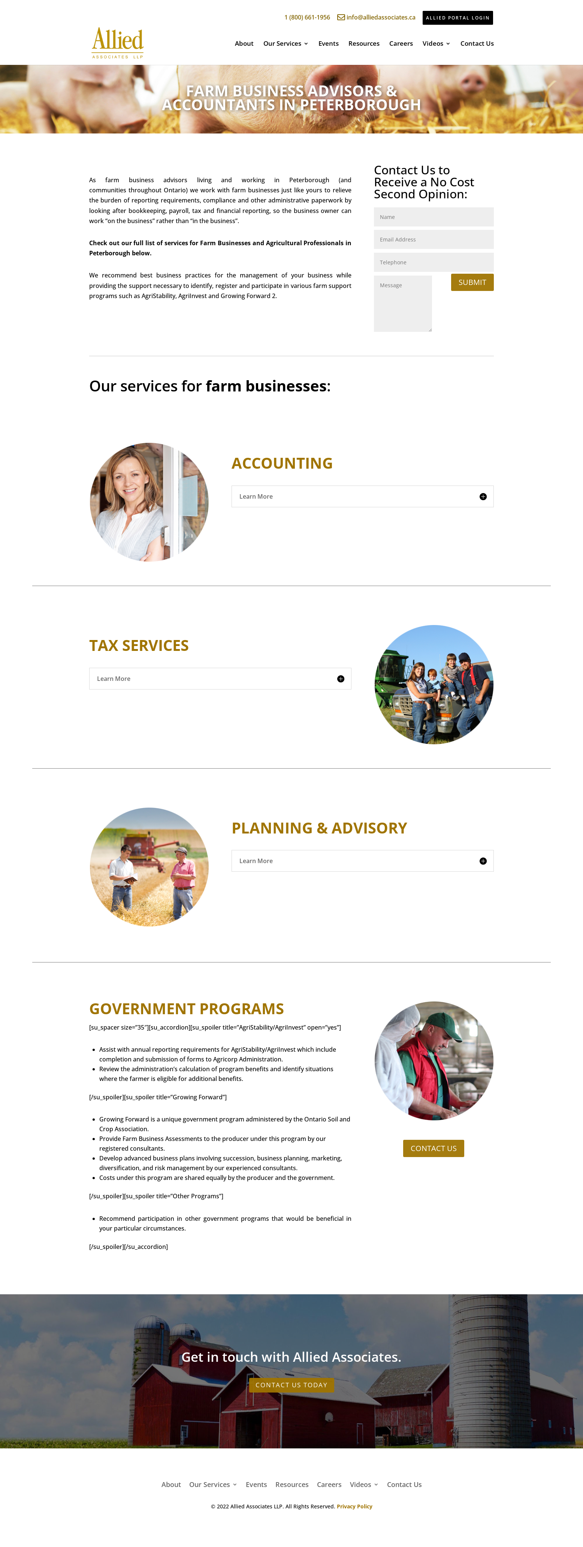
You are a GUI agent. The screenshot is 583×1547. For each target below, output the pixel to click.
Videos (433, 44)
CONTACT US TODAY (292, 1385)
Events (328, 44)
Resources (364, 44)
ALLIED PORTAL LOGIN (458, 18)
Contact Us (477, 44)
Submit (472, 282)
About (244, 44)
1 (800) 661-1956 (302, 17)
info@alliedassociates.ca (376, 17)
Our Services (282, 44)
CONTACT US (434, 1148)
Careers (401, 44)
